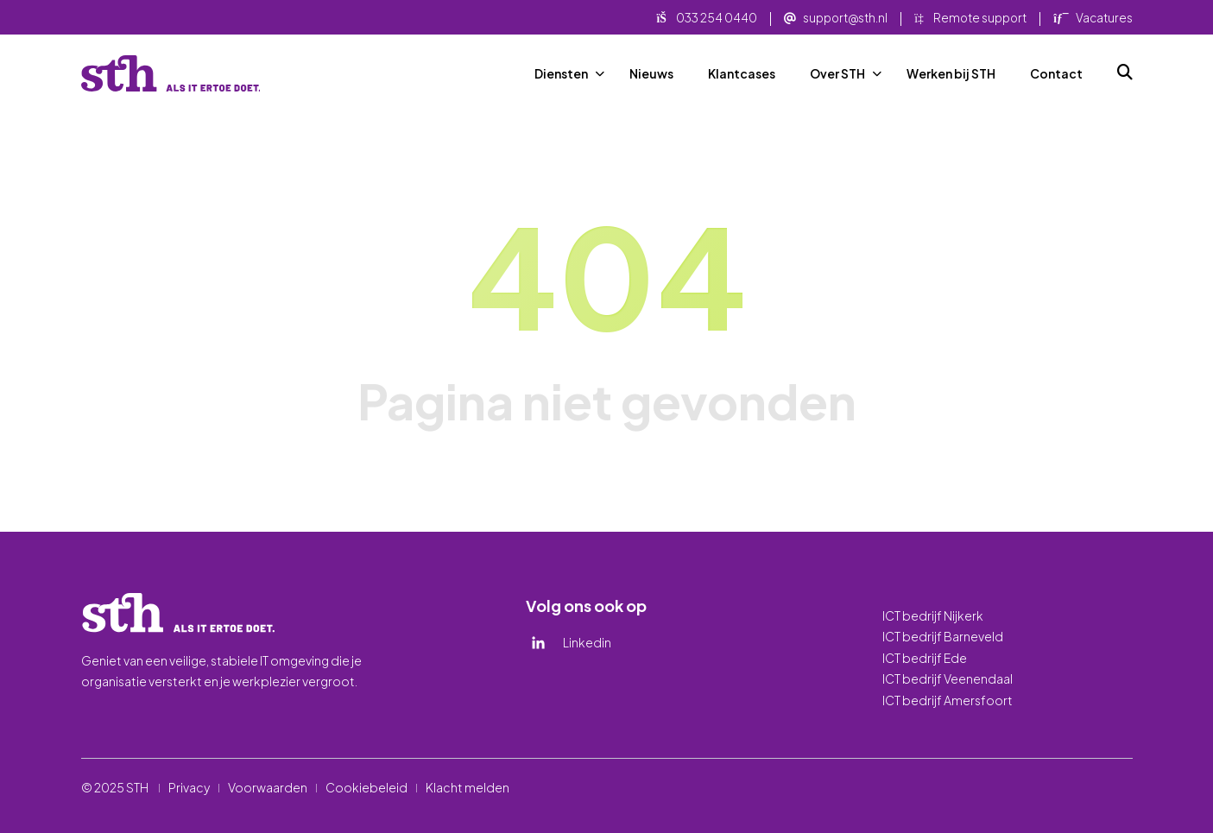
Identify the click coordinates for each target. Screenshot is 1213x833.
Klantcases (741, 73)
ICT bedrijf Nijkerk (932, 615)
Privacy (189, 787)
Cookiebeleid (366, 787)
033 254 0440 (706, 17)
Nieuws (651, 73)
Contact (1056, 73)
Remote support (970, 17)
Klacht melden (467, 787)
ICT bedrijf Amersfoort (947, 700)
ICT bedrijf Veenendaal (947, 678)
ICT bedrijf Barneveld (942, 636)
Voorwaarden (267, 787)
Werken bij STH (951, 73)
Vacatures (1092, 17)
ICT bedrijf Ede (924, 658)
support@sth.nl (836, 17)
